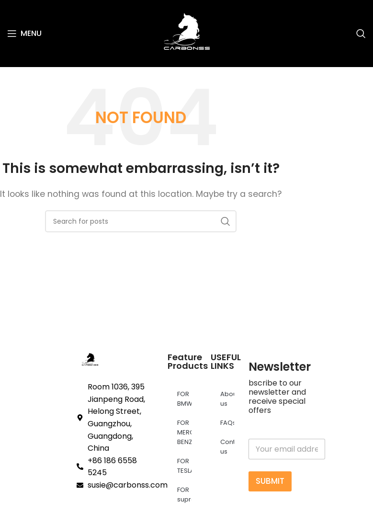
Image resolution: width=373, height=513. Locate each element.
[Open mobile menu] (24, 33)
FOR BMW (184, 398)
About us (227, 398)
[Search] (361, 33)
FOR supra (184, 494)
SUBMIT (270, 481)
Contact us (227, 446)
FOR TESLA (184, 465)
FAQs (227, 422)
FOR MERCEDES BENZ (184, 432)
